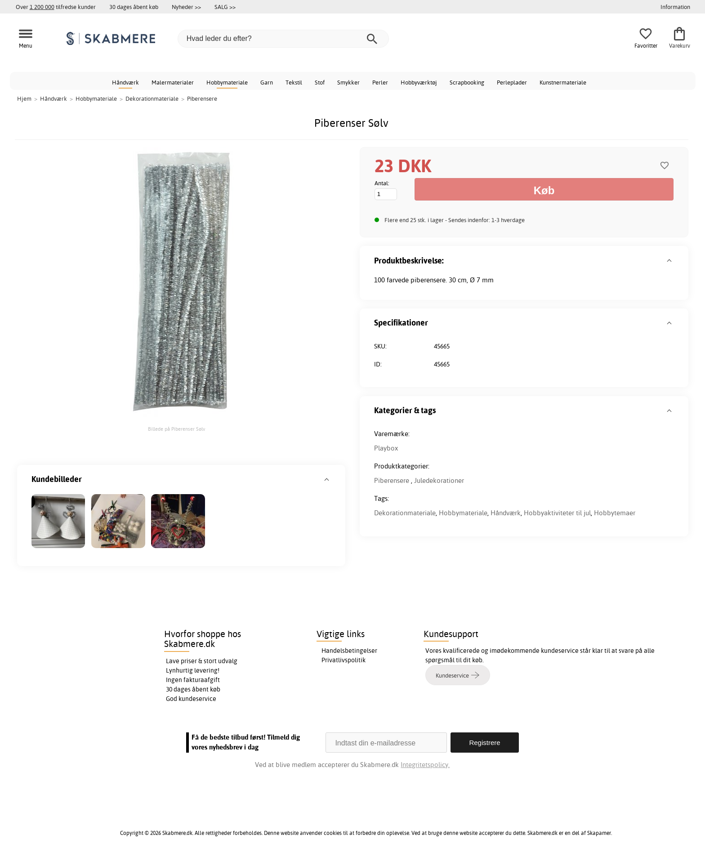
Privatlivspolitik (343, 660)
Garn (266, 82)
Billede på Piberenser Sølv (176, 429)
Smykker (348, 82)
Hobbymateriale (227, 82)
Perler (380, 82)
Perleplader (512, 82)
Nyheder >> (186, 6)
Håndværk (125, 82)
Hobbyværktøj (419, 82)
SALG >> (225, 6)
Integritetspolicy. (425, 764)
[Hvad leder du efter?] (283, 39)
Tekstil (294, 82)
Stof (320, 82)
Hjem (24, 98)
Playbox (386, 448)
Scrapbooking (467, 82)
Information (675, 6)
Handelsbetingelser (349, 651)
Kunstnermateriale (563, 82)
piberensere (428, 280)
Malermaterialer (173, 82)
